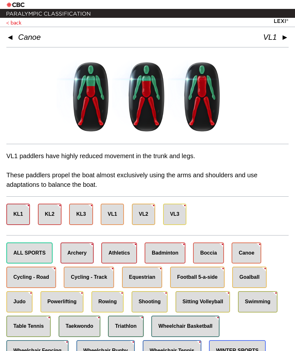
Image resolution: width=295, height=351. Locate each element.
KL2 (49, 214)
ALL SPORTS (29, 253)
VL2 (143, 214)
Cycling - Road (31, 277)
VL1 (112, 214)
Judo (19, 301)
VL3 (174, 214)
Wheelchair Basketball (185, 326)
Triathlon (126, 326)
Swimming (257, 301)
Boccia (208, 253)
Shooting (150, 301)
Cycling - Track (89, 277)
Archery (77, 253)
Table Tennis (28, 326)
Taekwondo (79, 326)
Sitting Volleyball (203, 301)
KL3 (81, 214)
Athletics (119, 253)
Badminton (165, 253)
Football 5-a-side (197, 277)
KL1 (18, 214)
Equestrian (142, 277)
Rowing (107, 301)
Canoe (29, 37)
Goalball (249, 277)
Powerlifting (62, 301)
